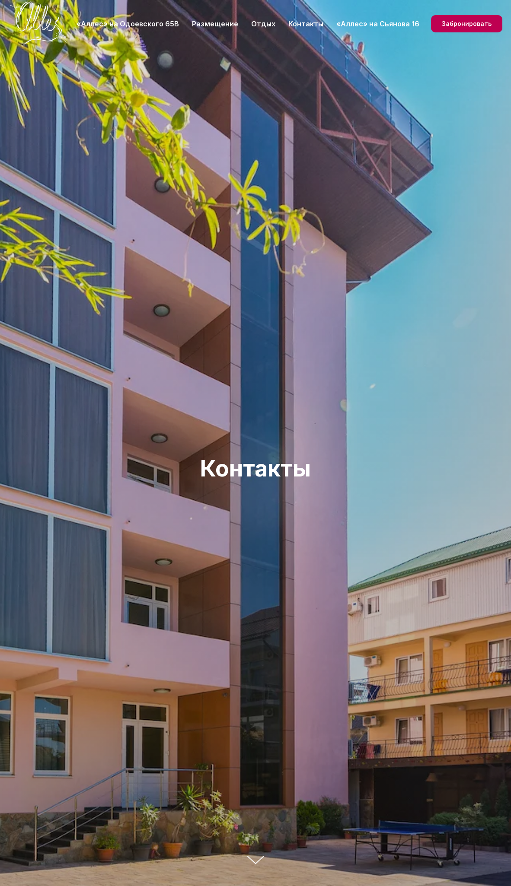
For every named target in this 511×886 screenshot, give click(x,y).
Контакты (305, 23)
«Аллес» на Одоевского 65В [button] (128, 23)
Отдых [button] (263, 23)
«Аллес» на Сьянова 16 (377, 23)
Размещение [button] (215, 23)
